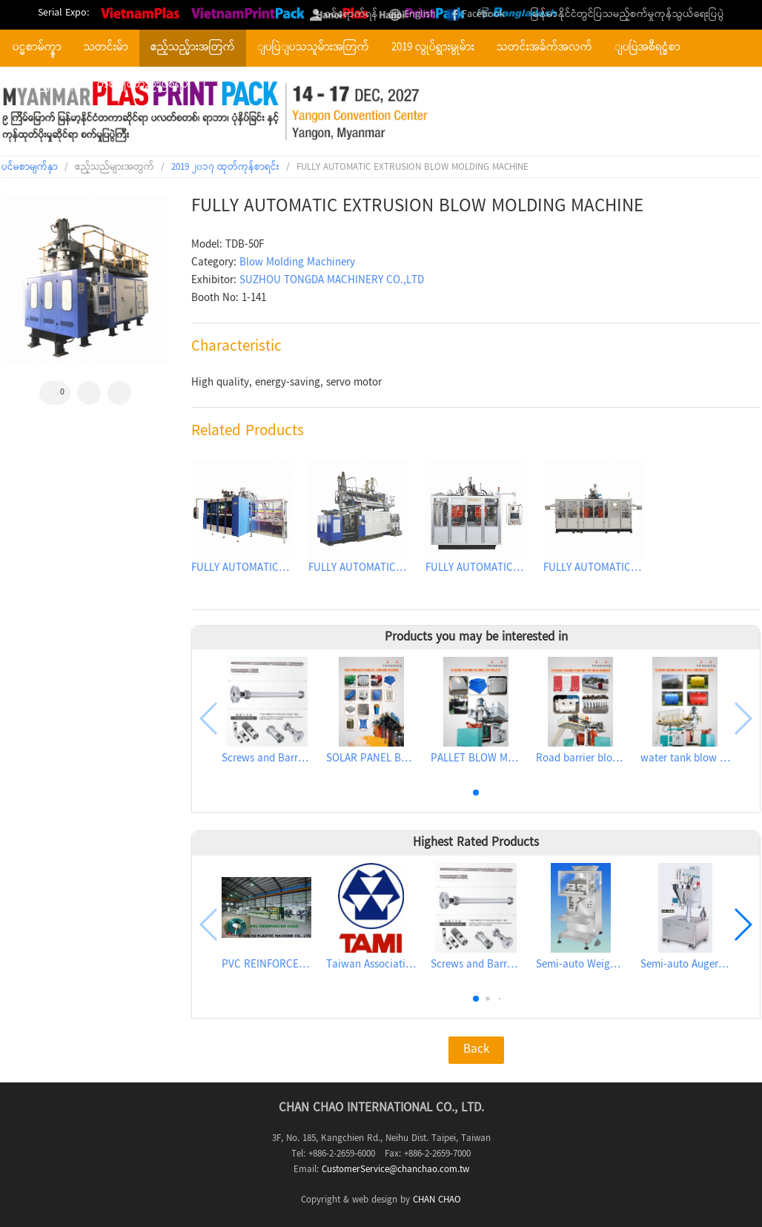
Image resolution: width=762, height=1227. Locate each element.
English (420, 15)
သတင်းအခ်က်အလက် (544, 48)
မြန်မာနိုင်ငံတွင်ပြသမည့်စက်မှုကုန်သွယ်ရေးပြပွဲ (627, 15)
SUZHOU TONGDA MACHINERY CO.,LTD (331, 281)
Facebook (483, 15)
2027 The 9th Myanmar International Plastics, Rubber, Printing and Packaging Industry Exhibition (218, 111)
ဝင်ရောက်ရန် (351, 15)
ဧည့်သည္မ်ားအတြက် (192, 48)
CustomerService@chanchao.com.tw (395, 1170)
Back (476, 1050)
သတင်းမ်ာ (106, 48)
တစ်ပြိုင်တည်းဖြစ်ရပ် (142, 85)
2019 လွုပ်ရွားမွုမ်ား (432, 48)
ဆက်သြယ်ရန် (44, 85)
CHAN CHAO (437, 1200)
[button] (476, 793)
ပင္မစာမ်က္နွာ (37, 48)
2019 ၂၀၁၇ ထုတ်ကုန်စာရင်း (225, 167)
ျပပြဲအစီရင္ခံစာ (647, 48)
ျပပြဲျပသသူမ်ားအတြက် (313, 48)
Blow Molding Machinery (297, 263)
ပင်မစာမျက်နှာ (29, 167)
